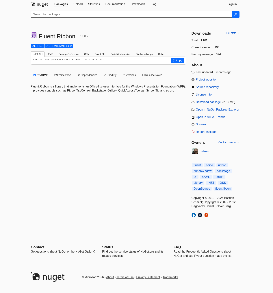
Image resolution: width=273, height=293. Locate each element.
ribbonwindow (203, 171)
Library (198, 182)
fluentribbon (223, 188)
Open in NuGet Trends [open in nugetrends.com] (210, 117)
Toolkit (219, 176)
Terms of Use (125, 277)
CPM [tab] (86, 54)
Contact (37, 247)
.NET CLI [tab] (37, 54)
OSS (223, 182)
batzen (204, 151)
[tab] (61, 4)
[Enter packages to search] (131, 14)
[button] (177, 60)
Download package (208, 102)
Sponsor (201, 124)
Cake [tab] (161, 54)
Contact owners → (228, 142)
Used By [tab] (109, 75)
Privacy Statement (148, 277)
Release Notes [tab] (152, 75)
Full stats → (232, 32)
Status (107, 247)
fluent (197, 165)
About (110, 277)
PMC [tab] (50, 54)
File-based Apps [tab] (144, 54)
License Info (204, 94)
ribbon (222, 165)
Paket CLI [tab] (100, 54)
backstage (223, 171)
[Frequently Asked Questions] (177, 247)
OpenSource (202, 188)
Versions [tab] (129, 75)
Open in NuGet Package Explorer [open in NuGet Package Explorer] (217, 109)
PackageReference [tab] (69, 54)
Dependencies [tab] (87, 75)
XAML (206, 176)
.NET (211, 182)
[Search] (235, 14)
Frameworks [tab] (62, 75)
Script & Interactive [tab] (120, 54)
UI (195, 176)
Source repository (207, 87)
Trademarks (170, 277)
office (209, 165)
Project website (206, 79)
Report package (206, 131)
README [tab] (41, 75)
